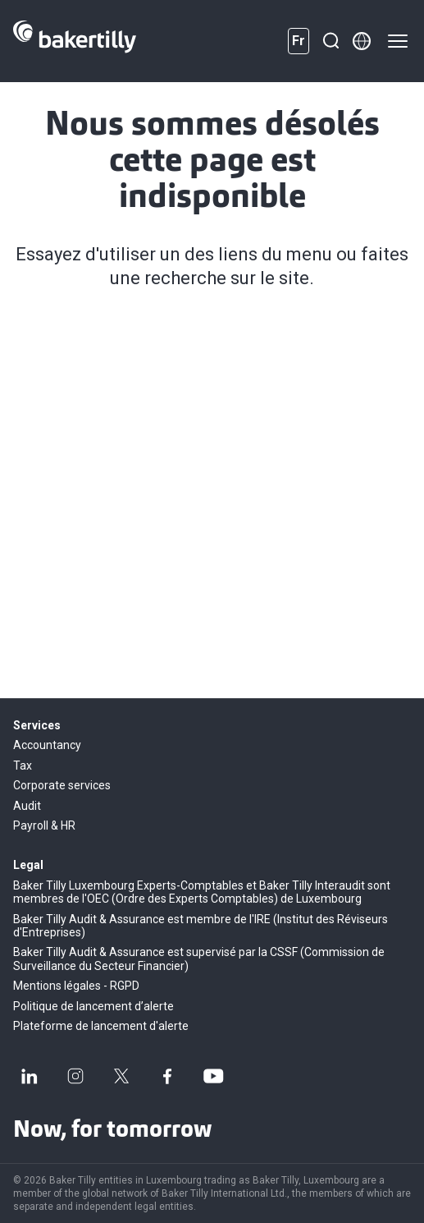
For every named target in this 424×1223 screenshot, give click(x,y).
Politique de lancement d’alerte (93, 1006)
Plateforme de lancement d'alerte (101, 1025)
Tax (22, 765)
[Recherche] (330, 41)
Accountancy (47, 745)
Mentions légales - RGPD (76, 985)
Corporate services (62, 785)
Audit (27, 805)
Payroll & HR (44, 825)
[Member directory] (362, 41)
